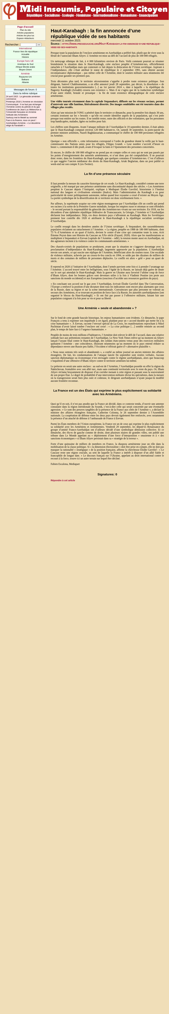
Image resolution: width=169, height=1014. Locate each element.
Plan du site (25, 30)
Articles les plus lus (25, 35)
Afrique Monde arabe (25, 67)
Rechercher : (12, 44)
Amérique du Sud (25, 64)
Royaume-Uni (25, 77)
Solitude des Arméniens (17, 115)
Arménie (25, 73)
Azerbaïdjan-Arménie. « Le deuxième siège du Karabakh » (23, 124)
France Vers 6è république (25, 51)
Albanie (25, 82)
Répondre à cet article (63, 480)
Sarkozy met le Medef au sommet (21, 117)
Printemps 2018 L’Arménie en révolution (24, 101)
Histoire (25, 57)
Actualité (25, 54)
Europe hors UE (25, 61)
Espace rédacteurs (25, 38)
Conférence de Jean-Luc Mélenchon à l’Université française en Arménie (23, 110)
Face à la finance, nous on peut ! (21, 120)
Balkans (25, 79)
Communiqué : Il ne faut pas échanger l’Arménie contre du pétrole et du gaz (23, 105)
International (25, 48)
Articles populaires (25, 33)
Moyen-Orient (25, 69)
